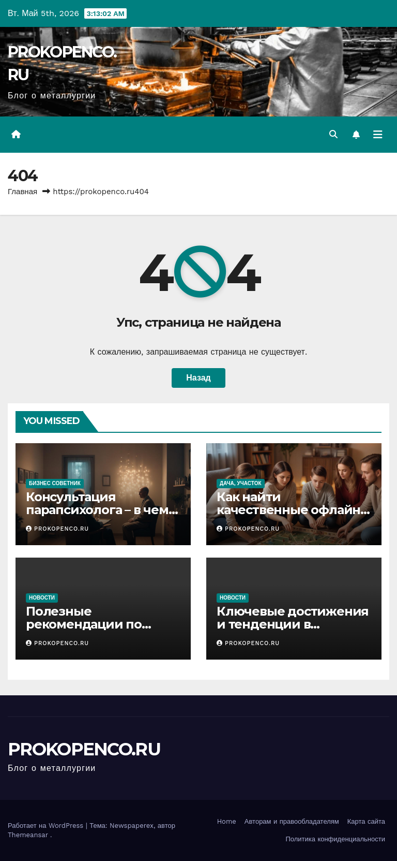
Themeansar (28, 835)
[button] (333, 134)
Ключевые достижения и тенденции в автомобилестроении (293, 624)
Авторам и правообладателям (292, 821)
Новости (42, 598)
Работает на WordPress (47, 825)
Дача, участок (241, 483)
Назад (198, 378)
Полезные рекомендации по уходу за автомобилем (97, 624)
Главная (22, 191)
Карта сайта (366, 821)
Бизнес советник (55, 483)
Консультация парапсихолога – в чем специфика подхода (97, 509)
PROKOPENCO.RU (57, 529)
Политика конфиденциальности (335, 839)
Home (226, 821)
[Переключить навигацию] (378, 134)
